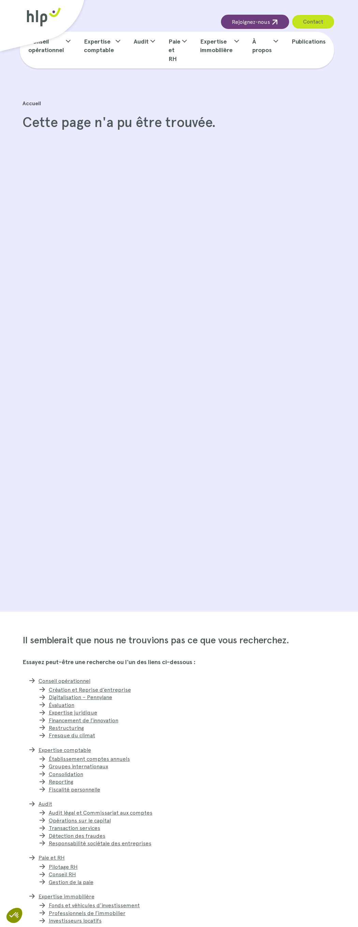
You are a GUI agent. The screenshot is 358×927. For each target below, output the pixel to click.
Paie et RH (174, 50)
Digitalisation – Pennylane (80, 697)
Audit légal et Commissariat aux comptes (100, 813)
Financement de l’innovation (83, 720)
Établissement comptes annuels (89, 759)
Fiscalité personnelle (74, 789)
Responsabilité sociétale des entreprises (100, 843)
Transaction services (74, 828)
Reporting (61, 782)
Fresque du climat (72, 735)
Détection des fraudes (77, 836)
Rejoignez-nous (255, 22)
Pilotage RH (63, 867)
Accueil (32, 103)
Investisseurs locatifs (75, 920)
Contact (313, 21)
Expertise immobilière (66, 896)
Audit (141, 41)
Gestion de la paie (71, 882)
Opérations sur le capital (80, 820)
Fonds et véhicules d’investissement (94, 905)
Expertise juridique (73, 712)
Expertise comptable (65, 750)
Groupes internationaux (78, 766)
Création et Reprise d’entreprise (90, 690)
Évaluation (61, 705)
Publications (309, 41)
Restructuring (66, 728)
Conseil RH (62, 874)
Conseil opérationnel (64, 681)
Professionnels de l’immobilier (87, 913)
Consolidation (66, 774)
